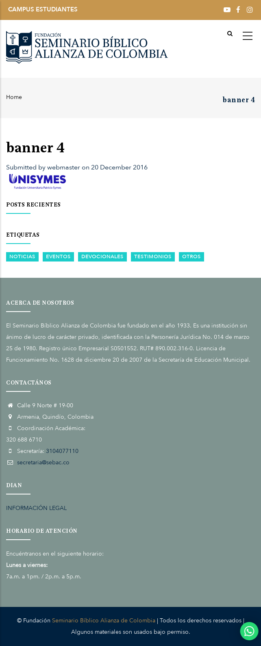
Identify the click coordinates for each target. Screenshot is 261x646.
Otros (191, 256)
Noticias (22, 256)
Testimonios (153, 256)
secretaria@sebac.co (43, 462)
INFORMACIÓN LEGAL (36, 508)
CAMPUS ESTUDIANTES (43, 9)
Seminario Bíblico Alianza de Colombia (103, 620)
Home (14, 97)
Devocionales (102, 256)
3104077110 (62, 451)
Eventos (58, 256)
